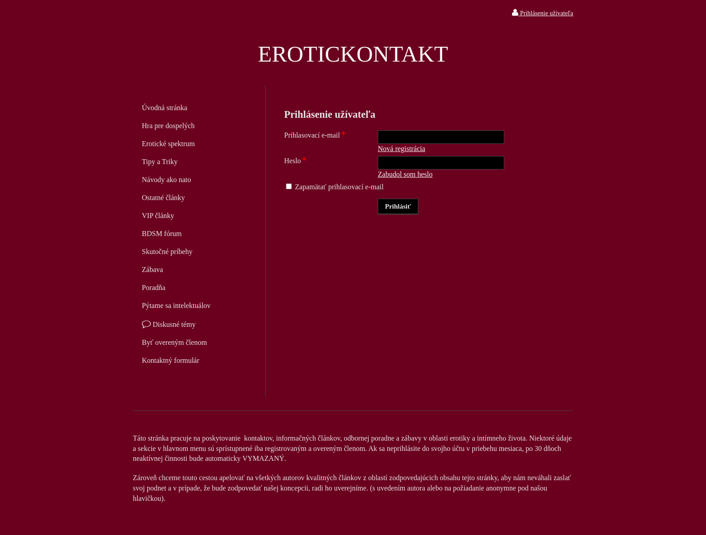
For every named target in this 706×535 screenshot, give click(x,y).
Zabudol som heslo (405, 174)
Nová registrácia (401, 148)
